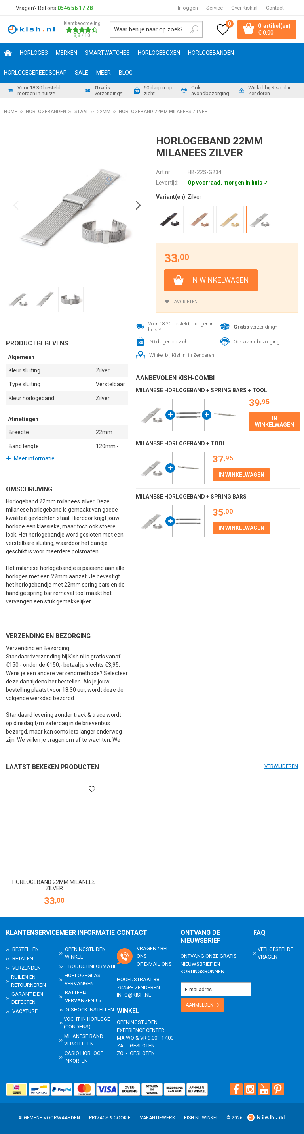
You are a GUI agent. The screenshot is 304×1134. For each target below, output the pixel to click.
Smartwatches (107, 53)
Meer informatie (34, 458)
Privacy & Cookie (110, 1118)
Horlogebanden (211, 53)
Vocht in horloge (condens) (87, 1023)
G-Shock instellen (90, 1010)
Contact (275, 8)
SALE (81, 72)
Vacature (25, 1011)
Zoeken (194, 29)
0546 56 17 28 (75, 8)
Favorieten (185, 301)
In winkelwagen (220, 280)
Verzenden (26, 968)
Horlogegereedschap (35, 72)
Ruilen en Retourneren (28, 981)
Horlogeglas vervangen (83, 979)
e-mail (152, 964)
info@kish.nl (134, 995)
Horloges (34, 53)
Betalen (22, 958)
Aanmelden (199, 1005)
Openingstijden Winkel (85, 953)
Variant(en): (171, 197)
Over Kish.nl (244, 8)
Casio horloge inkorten (84, 1057)
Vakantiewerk (157, 1118)
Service (214, 8)
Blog (126, 72)
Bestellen (25, 949)
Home (8, 53)
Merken (66, 53)
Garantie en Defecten (27, 998)
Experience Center (140, 1030)
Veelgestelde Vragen (275, 953)
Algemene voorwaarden (49, 1118)
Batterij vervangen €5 (83, 996)
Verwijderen (281, 766)
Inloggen (188, 8)
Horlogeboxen (159, 53)
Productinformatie (91, 966)
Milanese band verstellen (83, 1040)
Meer (103, 72)
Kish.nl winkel (201, 1118)
